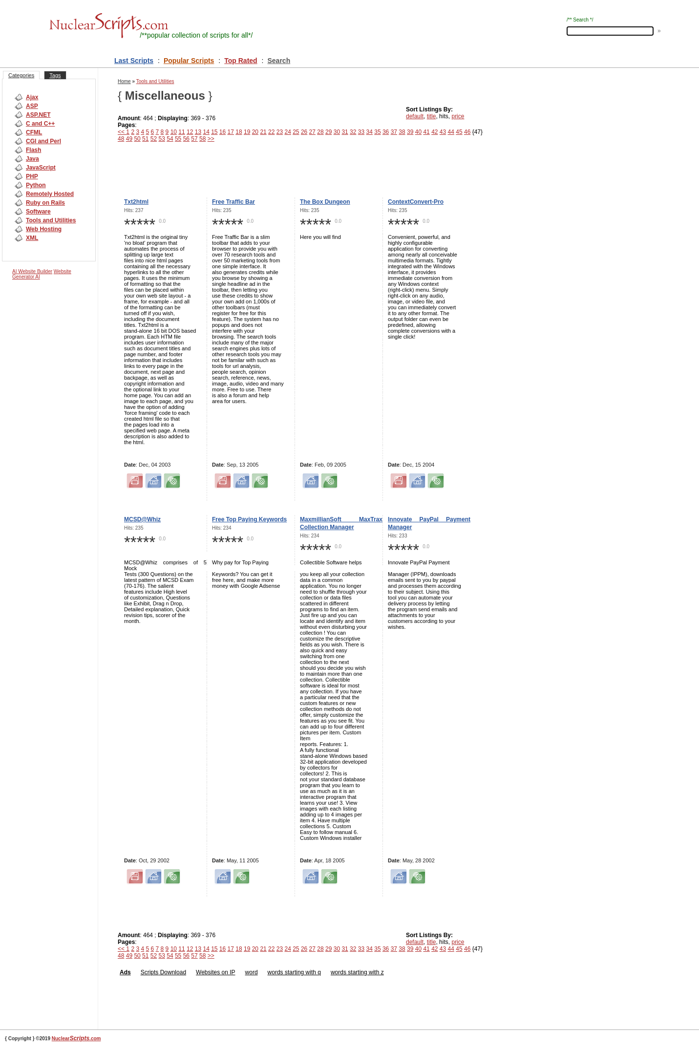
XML (32, 238)
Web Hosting (44, 229)
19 (247, 132)
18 (238, 132)
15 (214, 132)
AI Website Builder (32, 271)
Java (32, 158)
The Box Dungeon (325, 201)
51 (145, 138)
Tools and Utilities (51, 220)
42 (434, 132)
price (457, 116)
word (251, 972)
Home (124, 81)
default (415, 116)
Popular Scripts (189, 60)
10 (173, 132)
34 (369, 132)
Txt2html (136, 201)
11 (181, 132)
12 (190, 132)
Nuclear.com (76, 1038)
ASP (32, 106)
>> (211, 138)
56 (186, 138)
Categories (21, 75)
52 (153, 138)
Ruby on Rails (45, 202)
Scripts (150, 972)
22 (271, 132)
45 (459, 132)
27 (312, 132)
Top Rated (240, 60)
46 (467, 132)
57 (194, 138)
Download (172, 972)
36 (385, 132)
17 (231, 132)
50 (137, 138)
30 (337, 132)
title (431, 116)
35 (377, 132)
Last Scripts (133, 60)
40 (418, 132)
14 (206, 132)
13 (198, 132)
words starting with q (294, 972)
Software (38, 211)
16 (222, 132)
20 (255, 132)
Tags (55, 75)
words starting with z (357, 972)
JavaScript (41, 167)
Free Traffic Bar (233, 201)
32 (353, 132)
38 (402, 132)
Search (279, 60)
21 (263, 132)
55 (178, 138)
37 (394, 132)
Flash (33, 150)
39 (410, 132)
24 (287, 132)
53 (162, 138)
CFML (34, 132)
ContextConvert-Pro (416, 201)
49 (129, 138)
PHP (32, 176)
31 (344, 132)
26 (304, 132)
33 (361, 132)
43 (443, 132)
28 (320, 132)
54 (170, 138)
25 (296, 132)
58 (202, 138)
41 (426, 132)
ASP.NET (38, 114)
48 (121, 138)
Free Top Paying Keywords (249, 519)
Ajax (32, 97)
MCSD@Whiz (142, 519)
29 (328, 132)
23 (279, 132)
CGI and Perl (43, 141)
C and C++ (40, 123)
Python (36, 185)
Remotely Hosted (50, 194)
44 (451, 132)
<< (122, 132)
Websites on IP (215, 972)
